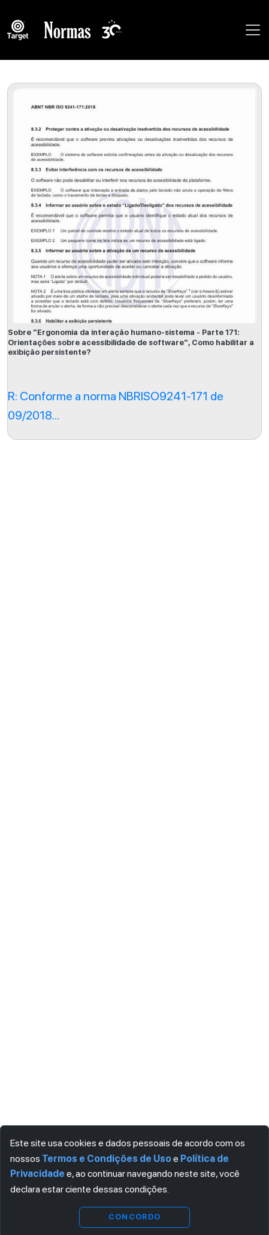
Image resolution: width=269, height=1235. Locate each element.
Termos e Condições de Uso (106, 1158)
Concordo (134, 1216)
